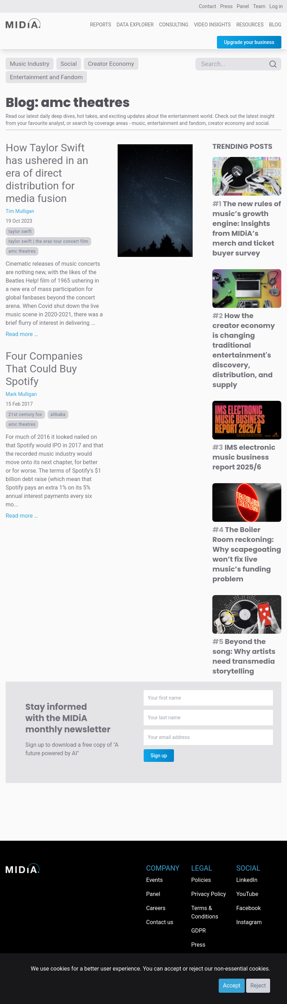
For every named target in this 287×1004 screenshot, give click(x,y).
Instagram (249, 922)
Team (259, 6)
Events (154, 880)
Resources (250, 24)
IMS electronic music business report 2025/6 (243, 458)
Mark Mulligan (21, 395)
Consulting (173, 24)
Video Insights (212, 24)
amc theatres (22, 252)
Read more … (22, 335)
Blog (275, 24)
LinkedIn (246, 880)
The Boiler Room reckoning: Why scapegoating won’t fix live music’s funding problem (246, 555)
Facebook (248, 908)
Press (226, 6)
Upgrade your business (249, 42)
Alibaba (57, 415)
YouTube (247, 894)
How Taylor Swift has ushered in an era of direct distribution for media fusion (47, 174)
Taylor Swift (20, 233)
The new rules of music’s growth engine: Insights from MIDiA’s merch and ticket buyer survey (246, 229)
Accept (232, 985)
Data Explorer (135, 24)
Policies (201, 880)
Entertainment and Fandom (48, 78)
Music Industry (30, 64)
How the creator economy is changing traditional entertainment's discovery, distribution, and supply (243, 351)
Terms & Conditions (204, 912)
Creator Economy (115, 64)
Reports (100, 24)
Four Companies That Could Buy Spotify (44, 370)
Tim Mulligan (20, 212)
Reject (258, 985)
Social (71, 64)
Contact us (159, 922)
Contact (207, 6)
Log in (276, 6)
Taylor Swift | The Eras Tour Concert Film (48, 242)
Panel (243, 6)
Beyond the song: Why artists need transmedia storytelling (243, 657)
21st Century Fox (25, 415)
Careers (156, 908)
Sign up (159, 757)
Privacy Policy (208, 894)
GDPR (198, 930)
